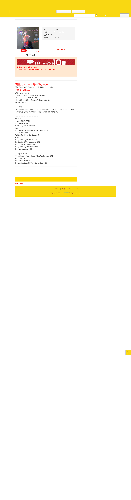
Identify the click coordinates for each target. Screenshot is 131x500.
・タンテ (103, 137)
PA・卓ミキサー (104, 255)
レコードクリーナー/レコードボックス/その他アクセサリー (25, 257)
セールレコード (23, 211)
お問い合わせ (43, 11)
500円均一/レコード (24, 219)
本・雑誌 (21, 269)
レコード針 (102, 177)
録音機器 (102, 313)
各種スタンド (103, 229)
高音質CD (21, 111)
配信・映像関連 (104, 263)
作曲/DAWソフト (106, 276)
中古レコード (23, 231)
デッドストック (23, 227)
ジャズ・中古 (23, 95)
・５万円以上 (105, 154)
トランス (21, 184)
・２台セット (105, 141)
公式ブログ (33, 11)
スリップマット (104, 181)
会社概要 (51, 11)
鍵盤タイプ (104, 299)
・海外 (22, 75)
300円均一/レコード (24, 215)
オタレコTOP (5, 11)
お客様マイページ (79, 12)
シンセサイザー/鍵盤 (105, 317)
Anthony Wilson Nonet (79, 35)
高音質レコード (23, 115)
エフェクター (103, 335)
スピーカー (102, 209)
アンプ (101, 247)
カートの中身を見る (63, 12)
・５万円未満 (105, 150)
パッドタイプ (105, 303)
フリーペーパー (23, 273)
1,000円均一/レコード (25, 223)
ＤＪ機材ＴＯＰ (104, 106)
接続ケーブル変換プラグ (106, 221)
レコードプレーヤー (105, 243)
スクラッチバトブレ (24, 83)
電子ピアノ (102, 331)
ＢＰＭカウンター (104, 233)
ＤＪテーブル (103, 189)
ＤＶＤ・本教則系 (104, 251)
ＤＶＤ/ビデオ (23, 251)
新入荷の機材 (103, 114)
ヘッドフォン (103, 185)
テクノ (21, 180)
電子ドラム (102, 327)
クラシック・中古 (24, 107)
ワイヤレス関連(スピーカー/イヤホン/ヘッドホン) (106, 215)
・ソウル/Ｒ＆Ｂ (25, 164)
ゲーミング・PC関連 (105, 339)
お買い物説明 (24, 11)
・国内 (22, 79)
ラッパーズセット (106, 286)
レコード (100, 15)
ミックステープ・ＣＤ (25, 235)
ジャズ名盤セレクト (24, 91)
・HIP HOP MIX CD (26, 153)
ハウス (21, 176)
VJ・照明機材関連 (104, 259)
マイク (101, 225)
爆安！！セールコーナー (106, 110)
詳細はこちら (21, 369)
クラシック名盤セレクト (26, 103)
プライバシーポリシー (82, 491)
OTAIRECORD (65, 496)
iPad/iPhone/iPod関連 (105, 193)
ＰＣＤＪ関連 (103, 130)
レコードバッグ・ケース (106, 205)
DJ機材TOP (14, 11)
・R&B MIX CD (24, 168)
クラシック (22, 99)
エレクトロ (22, 172)
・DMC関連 (23, 157)
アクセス (49, 491)
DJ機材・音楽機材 (112, 15)
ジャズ (21, 87)
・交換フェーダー (106, 173)
